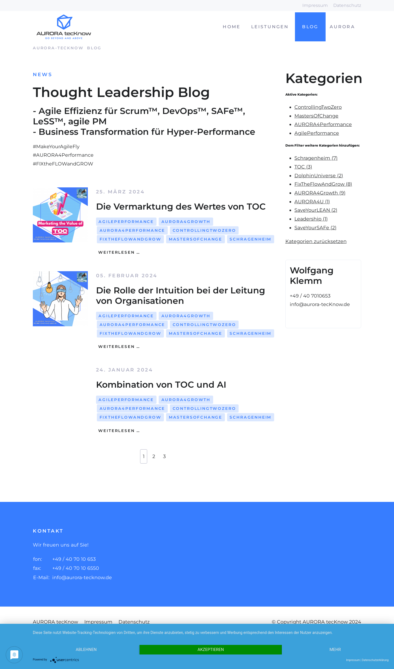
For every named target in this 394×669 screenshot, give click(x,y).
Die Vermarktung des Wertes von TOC (181, 206)
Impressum (315, 5)
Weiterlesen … (118, 252)
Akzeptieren (211, 649)
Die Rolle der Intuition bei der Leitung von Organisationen (180, 295)
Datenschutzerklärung (375, 660)
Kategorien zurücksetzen (316, 241)
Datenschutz (347, 5)
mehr (335, 649)
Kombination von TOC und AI (161, 384)
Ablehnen (86, 649)
